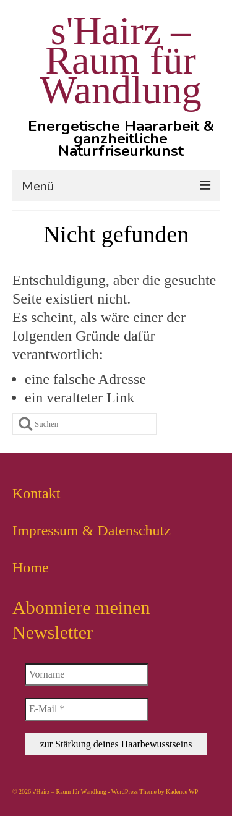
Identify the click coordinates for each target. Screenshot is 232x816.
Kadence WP (182, 791)
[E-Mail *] (86, 709)
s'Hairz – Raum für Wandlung (120, 60)
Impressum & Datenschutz (91, 530)
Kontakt (36, 493)
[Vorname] (86, 674)
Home (30, 567)
